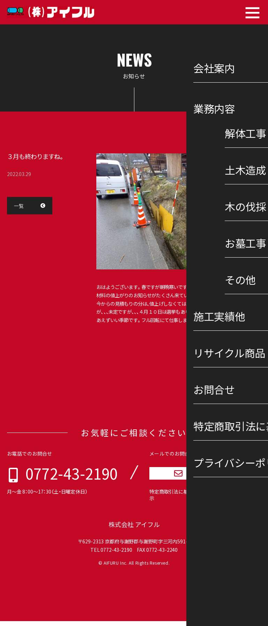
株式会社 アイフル (134, 529)
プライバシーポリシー (232, 500)
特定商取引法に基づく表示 (175, 500)
